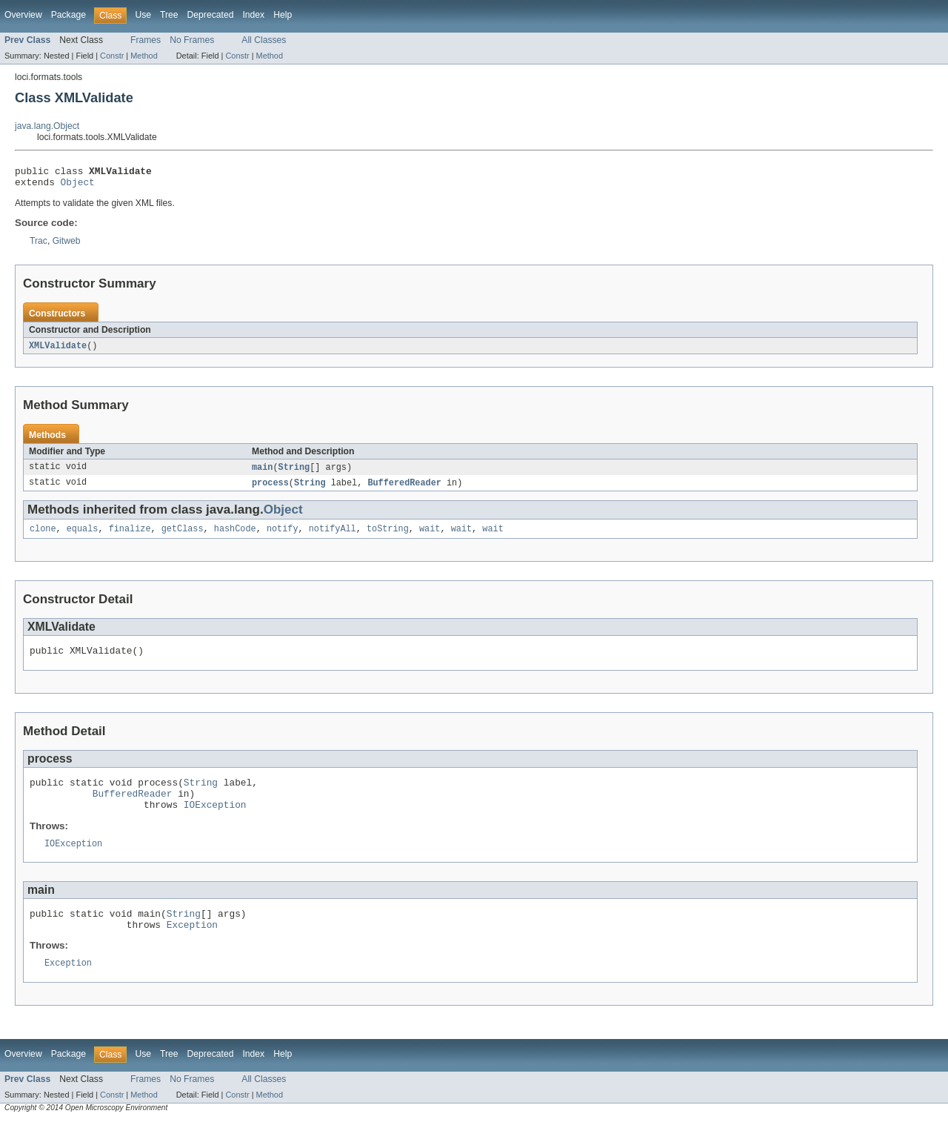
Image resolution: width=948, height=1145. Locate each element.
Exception (192, 947)
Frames (145, 40)
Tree (169, 15)
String (294, 473)
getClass (182, 536)
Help (282, 15)
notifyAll (332, 536)
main (262, 473)
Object (78, 186)
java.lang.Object (47, 126)
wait (429, 536)
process (270, 489)
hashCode (235, 536)
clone (43, 536)
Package (68, 15)
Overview (23, 15)
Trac (38, 245)
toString (388, 536)
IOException (215, 821)
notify (282, 536)
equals (83, 536)
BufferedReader (404, 489)
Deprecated (210, 15)
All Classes (263, 40)
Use (143, 15)
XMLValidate (58, 350)
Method (143, 55)
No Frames (192, 40)
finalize (130, 536)
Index (253, 15)
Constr (112, 55)
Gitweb (67, 245)
